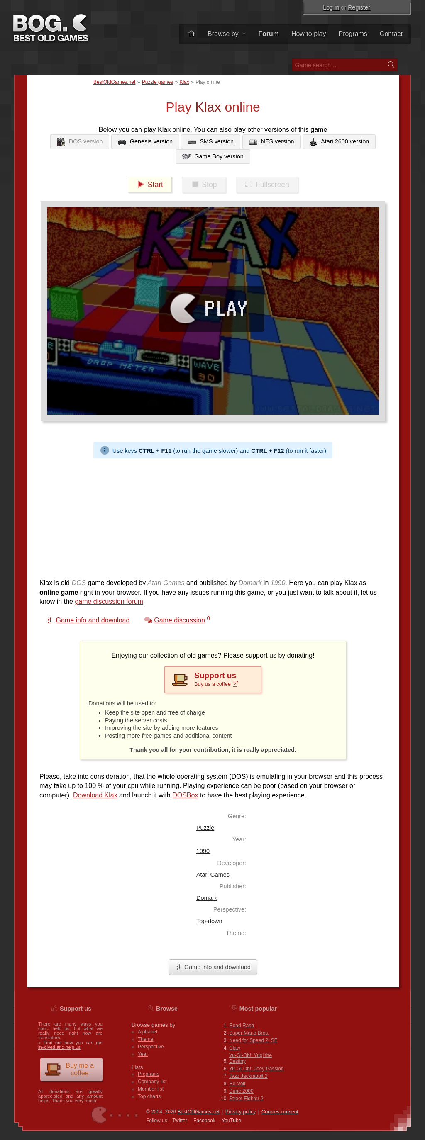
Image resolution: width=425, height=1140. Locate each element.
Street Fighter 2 (246, 1098)
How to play (308, 33)
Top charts (149, 1096)
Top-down (209, 921)
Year (143, 1054)
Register (359, 7)
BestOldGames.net (114, 82)
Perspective (151, 1047)
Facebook (204, 1120)
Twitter (179, 1120)
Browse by (227, 33)
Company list (152, 1081)
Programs (353, 33)
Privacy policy (240, 1112)
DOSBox (185, 795)
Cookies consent (279, 1112)
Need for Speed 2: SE (253, 1040)
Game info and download (213, 967)
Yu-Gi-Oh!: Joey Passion (256, 1069)
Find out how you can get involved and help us (70, 1045)
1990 (203, 851)
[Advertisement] (213, 516)
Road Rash (241, 1025)
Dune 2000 (241, 1091)
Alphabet (147, 1032)
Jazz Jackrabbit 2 (248, 1076)
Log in (331, 7)
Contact (391, 33)
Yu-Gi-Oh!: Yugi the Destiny (250, 1058)
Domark (206, 897)
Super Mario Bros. (249, 1033)
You (231, 1120)
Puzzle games (157, 82)
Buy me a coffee (69, 1069)
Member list (151, 1089)
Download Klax (95, 795)
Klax (184, 82)
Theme (145, 1039)
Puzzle (205, 827)
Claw (234, 1048)
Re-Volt (237, 1084)
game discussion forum (109, 601)
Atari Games (213, 874)
